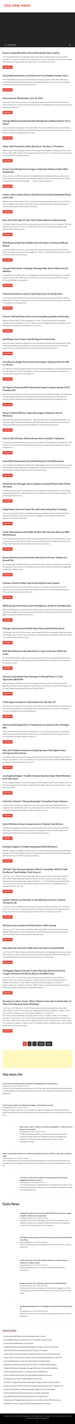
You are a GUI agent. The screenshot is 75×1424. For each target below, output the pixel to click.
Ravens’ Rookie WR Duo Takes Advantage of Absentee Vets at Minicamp (29, 1389)
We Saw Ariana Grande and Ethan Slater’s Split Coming (29, 925)
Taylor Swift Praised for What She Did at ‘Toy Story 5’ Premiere (33, 146)
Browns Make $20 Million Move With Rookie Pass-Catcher (31, 53)
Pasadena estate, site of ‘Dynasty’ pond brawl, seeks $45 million (43, 1283)
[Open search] (69, 45)
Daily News (11, 1204)
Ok (37, 1421)
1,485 (41, 1044)
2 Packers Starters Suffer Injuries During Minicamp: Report (31, 583)
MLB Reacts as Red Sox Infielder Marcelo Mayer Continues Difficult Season (30, 1364)
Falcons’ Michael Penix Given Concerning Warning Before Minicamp (36, 316)
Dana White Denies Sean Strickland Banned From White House (33, 461)
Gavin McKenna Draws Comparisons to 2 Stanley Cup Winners (33, 824)
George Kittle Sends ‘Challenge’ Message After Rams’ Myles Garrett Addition (31, 1368)
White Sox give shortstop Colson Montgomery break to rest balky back (37, 605)
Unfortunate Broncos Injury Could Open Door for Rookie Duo (32, 293)
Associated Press (26, 1242)
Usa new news (17, 5)
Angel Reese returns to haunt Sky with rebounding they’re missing (35, 509)
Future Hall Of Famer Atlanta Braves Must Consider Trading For (34, 438)
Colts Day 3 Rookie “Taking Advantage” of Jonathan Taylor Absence (35, 801)
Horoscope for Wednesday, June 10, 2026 (23, 98)
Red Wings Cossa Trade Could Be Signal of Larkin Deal (29, 339)
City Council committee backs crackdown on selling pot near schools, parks (29, 1084)
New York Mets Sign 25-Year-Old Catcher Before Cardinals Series (34, 220)
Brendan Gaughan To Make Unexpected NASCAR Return (30, 846)
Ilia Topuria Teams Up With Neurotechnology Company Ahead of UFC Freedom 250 (33, 1386)
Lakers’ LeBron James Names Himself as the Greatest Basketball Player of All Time (33, 1357)
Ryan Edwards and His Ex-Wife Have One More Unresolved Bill (33, 948)
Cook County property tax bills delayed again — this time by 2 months (27, 1105)
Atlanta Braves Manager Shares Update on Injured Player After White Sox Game (32, 1400)
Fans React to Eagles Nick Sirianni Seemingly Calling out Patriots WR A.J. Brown (32, 1382)
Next (49, 1044)
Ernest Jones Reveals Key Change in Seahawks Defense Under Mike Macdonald (32, 1354)
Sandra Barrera (26, 1285)
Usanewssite (7, 1086)
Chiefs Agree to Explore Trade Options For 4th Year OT (29, 702)
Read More (7, 66)
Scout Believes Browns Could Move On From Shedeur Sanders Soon (35, 75)
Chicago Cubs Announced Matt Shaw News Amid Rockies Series (34, 628)
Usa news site (13, 1074)
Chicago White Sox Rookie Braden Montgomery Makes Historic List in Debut (31, 1347)
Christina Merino (26, 1218)
